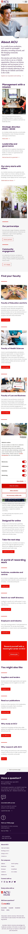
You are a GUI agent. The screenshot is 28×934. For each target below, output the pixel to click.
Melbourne (4, 874)
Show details (20, 481)
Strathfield (14, 869)
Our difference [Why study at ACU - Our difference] (6, 735)
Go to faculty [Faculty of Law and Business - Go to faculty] (5, 412)
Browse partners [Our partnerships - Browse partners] (8, 239)
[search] (23, 2)
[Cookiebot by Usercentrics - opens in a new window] (20, 437)
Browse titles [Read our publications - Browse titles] (5, 712)
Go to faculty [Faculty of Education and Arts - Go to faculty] (5, 320)
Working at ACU (5, 850)
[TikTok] (12, 882)
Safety (7, 910)
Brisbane (3, 869)
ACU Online (14, 871)
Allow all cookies (14, 485)
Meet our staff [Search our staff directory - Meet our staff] (6, 609)
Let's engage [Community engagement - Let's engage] (7, 264)
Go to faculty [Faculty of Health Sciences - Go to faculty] (5, 367)
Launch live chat (5, 811)
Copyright (11, 907)
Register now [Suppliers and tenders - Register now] (5, 689)
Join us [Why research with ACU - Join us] (4, 758)
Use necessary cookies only (14, 495)
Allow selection (14, 490)
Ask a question (6, 836)
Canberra (3, 871)
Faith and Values (5, 848)
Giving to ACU (4, 853)
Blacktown (3, 866)
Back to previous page (14, 769)
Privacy (2, 910)
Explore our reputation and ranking (11, 76)
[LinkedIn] (7, 882)
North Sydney (14, 863)
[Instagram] (4, 882)
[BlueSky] (15, 882)
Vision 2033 (5, 138)
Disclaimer (17, 907)
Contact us (4, 856)
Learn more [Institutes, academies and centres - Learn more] (5, 586)
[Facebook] (1, 882)
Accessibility (4, 907)
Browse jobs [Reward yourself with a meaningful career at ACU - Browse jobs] (14, 654)
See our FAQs (4, 831)
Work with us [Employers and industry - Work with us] (5, 632)
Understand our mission (7, 180)
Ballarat (3, 863)
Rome (12, 866)
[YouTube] (9, 882)
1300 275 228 (7, 838)
